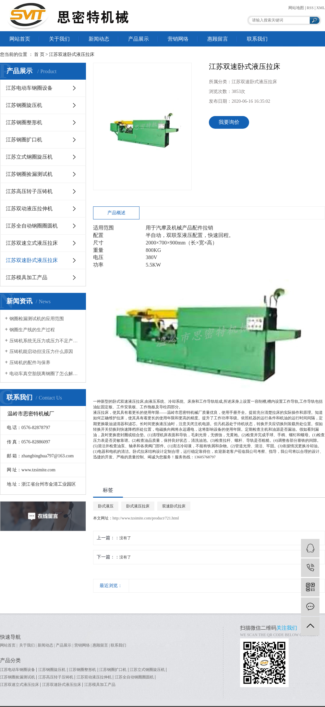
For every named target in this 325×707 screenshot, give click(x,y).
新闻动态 (99, 39)
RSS (310, 8)
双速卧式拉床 (174, 506)
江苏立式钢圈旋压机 (29, 157)
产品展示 (138, 39)
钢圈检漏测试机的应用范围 (36, 318)
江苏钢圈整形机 (24, 122)
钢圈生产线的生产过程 (32, 329)
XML (320, 8)
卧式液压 (106, 506)
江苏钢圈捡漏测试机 (29, 174)
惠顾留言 (217, 39)
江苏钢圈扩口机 (24, 139)
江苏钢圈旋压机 (24, 105)
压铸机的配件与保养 (29, 362)
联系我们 (257, 39)
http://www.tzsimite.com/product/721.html (146, 518)
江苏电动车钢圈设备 (29, 88)
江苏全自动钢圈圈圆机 (32, 226)
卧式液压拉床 (138, 506)
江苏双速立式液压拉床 (32, 243)
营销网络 (178, 39)
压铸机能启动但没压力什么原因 (41, 351)
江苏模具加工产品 (26, 277)
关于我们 (59, 39)
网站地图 (296, 8)
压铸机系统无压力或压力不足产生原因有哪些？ (45, 340)
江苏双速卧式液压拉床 (71, 54)
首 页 (39, 54)
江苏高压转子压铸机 (29, 191)
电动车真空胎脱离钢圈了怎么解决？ (45, 373)
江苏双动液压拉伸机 (29, 208)
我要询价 (229, 122)
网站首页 (19, 39)
